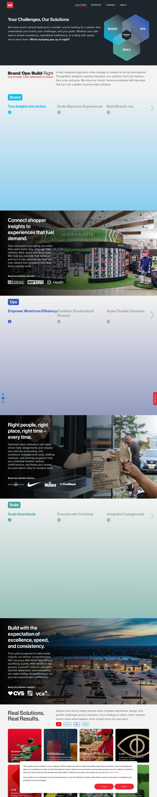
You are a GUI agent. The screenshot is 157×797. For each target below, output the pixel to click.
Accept (104, 786)
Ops (77, 726)
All (58, 726)
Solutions (101, 5)
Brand (67, 726)
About (143, 5)
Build (86, 726)
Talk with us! (155, 398)
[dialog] (78, 777)
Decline (124, 786)
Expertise (116, 5)
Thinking (131, 5)
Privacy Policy (113, 772)
